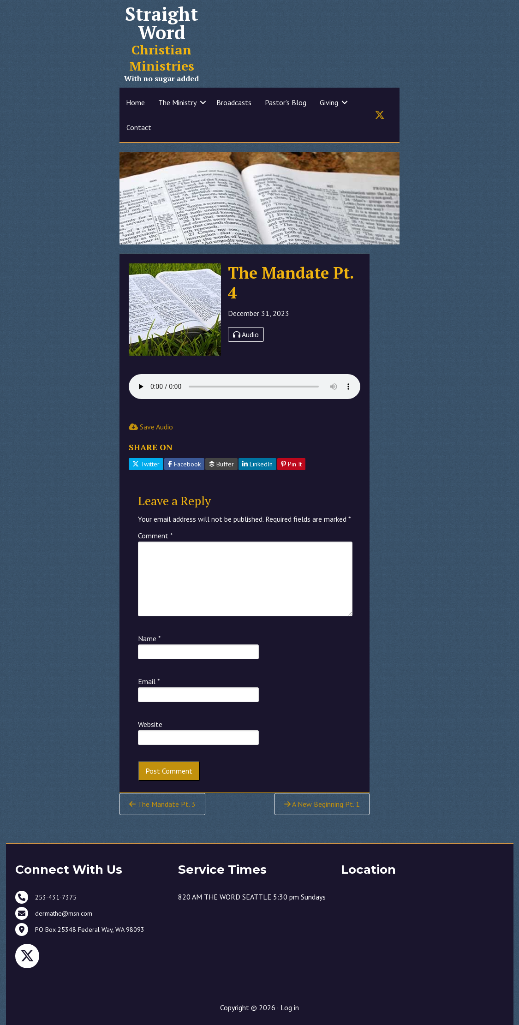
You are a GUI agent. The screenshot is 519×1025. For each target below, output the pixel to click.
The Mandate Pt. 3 (162, 804)
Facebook (184, 464)
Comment (155, 535)
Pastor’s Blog (285, 102)
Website (150, 724)
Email (149, 681)
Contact (138, 127)
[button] (203, 102)
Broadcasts (233, 102)
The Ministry (177, 102)
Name (149, 638)
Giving (329, 102)
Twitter (146, 464)
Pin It (291, 464)
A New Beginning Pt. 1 (322, 804)
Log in (289, 1007)
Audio (246, 334)
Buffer (221, 464)
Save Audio (151, 426)
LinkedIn (257, 464)
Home (135, 102)
